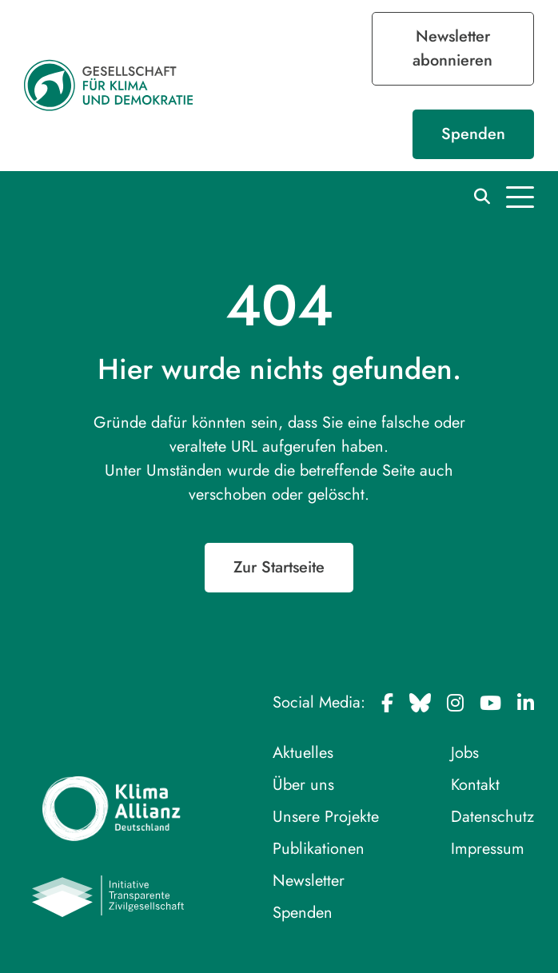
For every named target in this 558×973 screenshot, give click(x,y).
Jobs (465, 752)
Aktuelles (303, 752)
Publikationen (319, 848)
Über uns (303, 784)
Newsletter (309, 880)
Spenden (473, 134)
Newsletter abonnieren (452, 48)
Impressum (487, 848)
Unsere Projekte (326, 816)
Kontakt (475, 784)
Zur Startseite (279, 567)
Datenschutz (492, 816)
